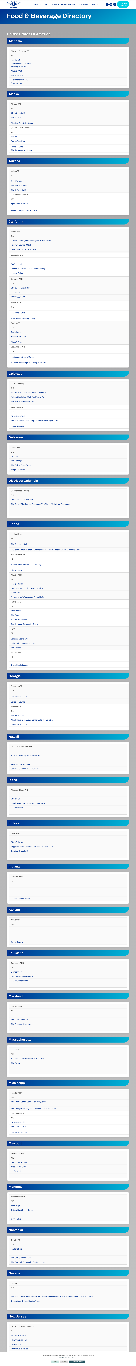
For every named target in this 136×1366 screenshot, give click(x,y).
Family (37, 4)
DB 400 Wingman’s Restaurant (38, 240)
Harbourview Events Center (22, 357)
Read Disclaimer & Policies (68, 1358)
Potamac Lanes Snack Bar (22, 500)
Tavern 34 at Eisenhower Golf (34, 393)
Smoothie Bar (39, 597)
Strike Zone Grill (18, 1122)
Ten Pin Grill (16, 393)
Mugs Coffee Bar (18, 470)
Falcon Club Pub (28, 397)
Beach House (16, 624)
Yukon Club (15, 117)
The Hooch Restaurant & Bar (56, 550)
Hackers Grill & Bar (19, 620)
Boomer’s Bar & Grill (19, 588)
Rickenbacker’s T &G (19, 80)
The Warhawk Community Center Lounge (28, 1262)
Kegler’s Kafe (16, 1249)
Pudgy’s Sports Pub (19, 1340)
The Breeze (16, 648)
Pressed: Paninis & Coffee (45, 1109)
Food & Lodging (68, 4)
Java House (23, 1349)
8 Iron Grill (15, 593)
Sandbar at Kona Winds (20, 769)
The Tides (15, 615)
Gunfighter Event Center (21, 803)
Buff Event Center (18, 976)
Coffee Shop (16, 1219)
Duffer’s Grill (16, 1171)
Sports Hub (34, 211)
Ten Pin (14, 137)
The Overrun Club (18, 1127)
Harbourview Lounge (19, 363)
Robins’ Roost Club (32, 1297)
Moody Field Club (18, 720)
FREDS (14, 456)
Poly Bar (15, 211)
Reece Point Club (18, 336)
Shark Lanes (16, 611)
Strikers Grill (16, 799)
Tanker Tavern (17, 942)
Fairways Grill (16, 1344)
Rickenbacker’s (17, 597)
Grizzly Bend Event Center (22, 1210)
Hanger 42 (15, 60)
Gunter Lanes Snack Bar (21, 63)
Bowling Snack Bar (19, 66)
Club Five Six (16, 181)
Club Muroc (16, 292)
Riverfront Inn (16, 83)
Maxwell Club (16, 71)
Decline (64, 1362)
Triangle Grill (41, 1102)
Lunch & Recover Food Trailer (53, 1297)
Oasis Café (15, 550)
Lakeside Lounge (18, 702)
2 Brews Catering (36, 588)
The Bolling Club (18, 504)
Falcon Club (16, 397)
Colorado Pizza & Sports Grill (46, 421)
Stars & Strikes (17, 842)
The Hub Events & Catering (22, 421)
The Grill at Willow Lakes (21, 1258)
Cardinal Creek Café (19, 851)
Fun (45, 4)
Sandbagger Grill (18, 297)
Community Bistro (30, 624)
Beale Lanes (16, 332)
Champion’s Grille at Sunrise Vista (25, 1301)
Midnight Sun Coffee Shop (22, 123)
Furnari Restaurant (33, 504)
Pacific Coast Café (18, 269)
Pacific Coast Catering (36, 269)
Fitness (54, 4)
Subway (14, 1349)
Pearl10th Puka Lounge (20, 764)
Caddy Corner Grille (19, 981)
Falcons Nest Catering (32, 565)
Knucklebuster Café (27, 249)
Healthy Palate (17, 273)
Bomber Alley (16, 972)
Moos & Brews (17, 342)
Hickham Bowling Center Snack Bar (26, 756)
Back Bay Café (27, 1109)
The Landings (16, 461)
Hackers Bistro (17, 808)
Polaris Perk (40, 397)
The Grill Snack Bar (19, 186)
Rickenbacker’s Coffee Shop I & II (79, 1297)
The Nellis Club (17, 1297)
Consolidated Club (19, 696)
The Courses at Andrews (21, 1024)
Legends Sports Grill (19, 639)
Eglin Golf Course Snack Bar (23, 643)
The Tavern (15, 1063)
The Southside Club (19, 544)
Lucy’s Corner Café (34, 720)
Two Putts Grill (17, 75)
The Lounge (16, 1109)
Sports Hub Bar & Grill (20, 204)
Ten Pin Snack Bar (18, 1335)
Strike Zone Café (18, 113)
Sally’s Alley (30, 318)
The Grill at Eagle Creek (21, 465)
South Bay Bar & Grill (37, 363)
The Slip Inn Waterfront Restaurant (55, 504)
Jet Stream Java (38, 803)
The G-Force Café (18, 190)
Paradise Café (17, 147)
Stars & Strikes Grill (19, 1162)
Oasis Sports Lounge (19, 665)
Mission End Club (18, 1167)
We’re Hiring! (124, 4)
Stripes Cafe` (24, 211)
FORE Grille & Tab (19, 724)
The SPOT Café (17, 715)
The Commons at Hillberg (21, 150)
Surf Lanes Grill (17, 264)
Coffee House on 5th (19, 1132)
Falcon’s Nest (16, 565)
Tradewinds (35, 769)
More (94, 4)
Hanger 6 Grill (17, 584)
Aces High (15, 1206)
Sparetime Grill (37, 550)
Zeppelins (15, 847)
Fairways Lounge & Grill (21, 245)
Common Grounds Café (43, 847)
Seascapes (28, 597)
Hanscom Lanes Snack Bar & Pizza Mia (27, 1058)
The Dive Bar (47, 720)
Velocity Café (74, 550)
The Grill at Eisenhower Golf (22, 401)
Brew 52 (29, 976)
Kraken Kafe (26, 550)
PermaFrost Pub (18, 141)
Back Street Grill (18, 318)
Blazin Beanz (16, 570)
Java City (15, 249)
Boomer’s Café (24, 899)
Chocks (14, 899)
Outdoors (83, 4)
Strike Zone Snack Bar (20, 288)
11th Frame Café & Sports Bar (23, 1102)
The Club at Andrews (19, 1020)
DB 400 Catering (18, 240)
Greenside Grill (17, 426)
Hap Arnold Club (18, 313)
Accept (55, 1362)
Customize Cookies (77, 1362)
